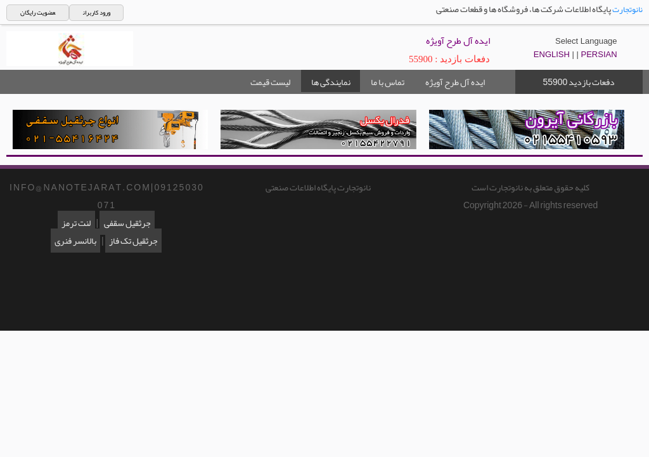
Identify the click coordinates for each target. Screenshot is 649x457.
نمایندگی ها (330, 82)
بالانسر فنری (75, 240)
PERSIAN (599, 54)
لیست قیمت (270, 82)
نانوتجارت (627, 9)
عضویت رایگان (37, 12)
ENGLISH (552, 54)
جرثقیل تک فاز (133, 240)
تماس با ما (387, 82)
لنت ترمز (76, 223)
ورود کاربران (96, 12)
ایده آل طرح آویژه (455, 82)
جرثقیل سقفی (127, 223)
